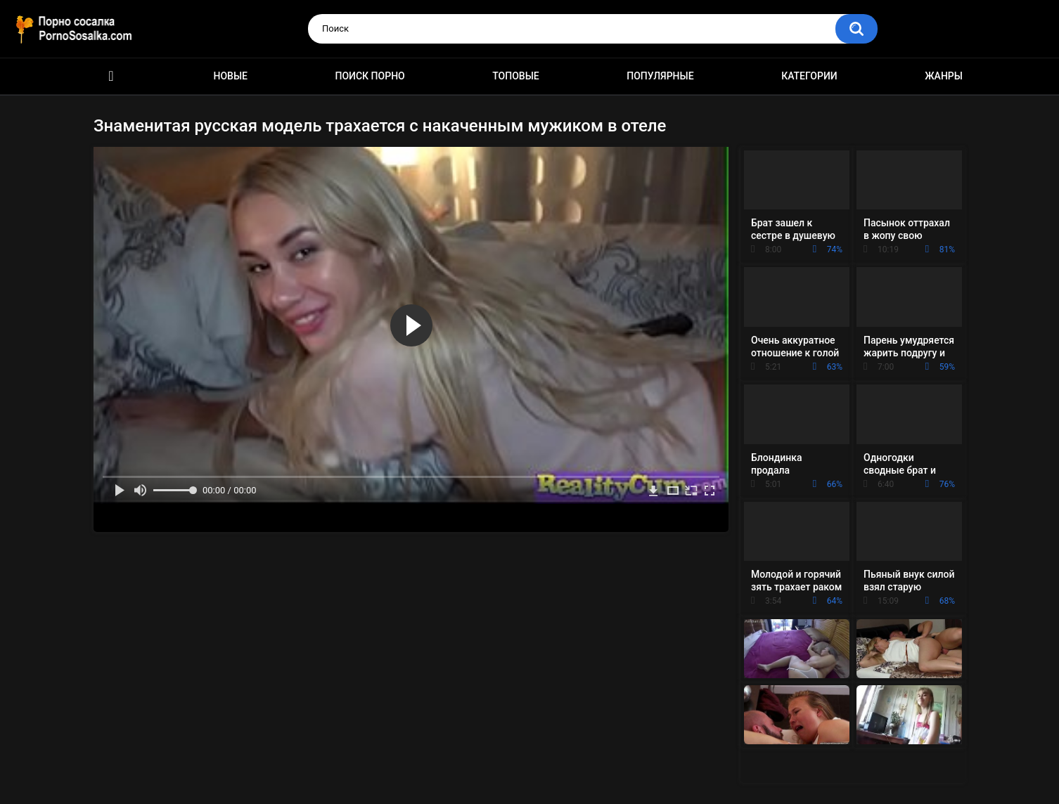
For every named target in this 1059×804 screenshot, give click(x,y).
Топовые (515, 76)
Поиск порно (370, 76)
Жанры (944, 76)
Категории (809, 76)
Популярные (660, 76)
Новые (231, 76)
